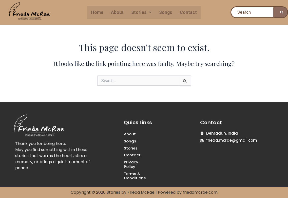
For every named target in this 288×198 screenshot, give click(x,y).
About (117, 12)
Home (97, 12)
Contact (188, 12)
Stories (141, 12)
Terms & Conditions (143, 169)
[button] (141, 12)
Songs (165, 12)
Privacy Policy (137, 162)
